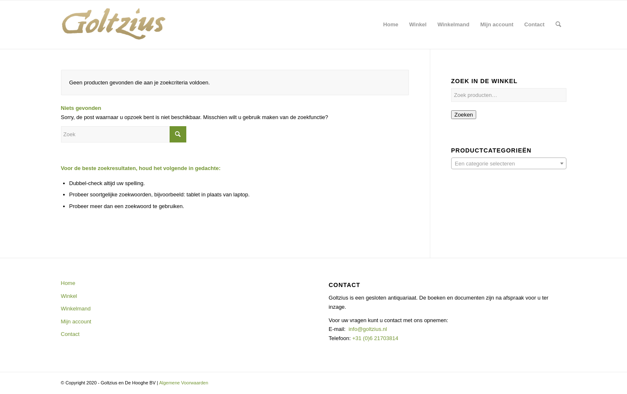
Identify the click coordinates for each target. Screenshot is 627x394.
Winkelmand (76, 308)
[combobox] (508, 163)
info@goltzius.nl (367, 329)
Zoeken (463, 115)
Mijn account (76, 321)
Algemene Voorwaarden (183, 382)
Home (68, 283)
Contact (70, 334)
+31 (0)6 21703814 (375, 338)
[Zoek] (558, 24)
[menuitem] (391, 24)
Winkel (69, 296)
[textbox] (509, 164)
